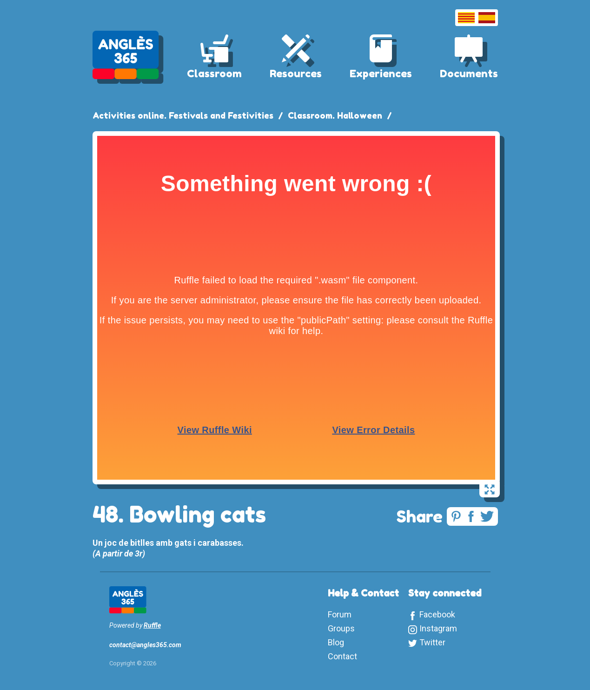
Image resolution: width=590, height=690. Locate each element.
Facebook (437, 614)
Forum (339, 614)
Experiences (381, 73)
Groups (341, 628)
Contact (342, 656)
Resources (296, 73)
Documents (469, 73)
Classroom (214, 73)
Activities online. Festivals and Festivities (183, 115)
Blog (336, 642)
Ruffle (152, 625)
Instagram (438, 628)
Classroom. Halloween (335, 115)
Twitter (432, 642)
